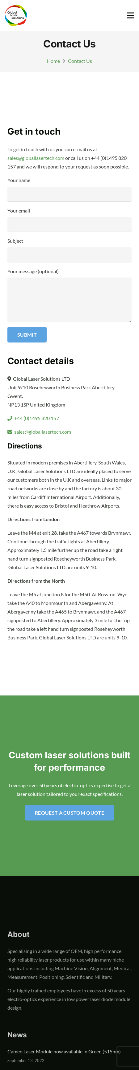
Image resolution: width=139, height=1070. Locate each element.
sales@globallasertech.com (35, 158)
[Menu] (130, 15)
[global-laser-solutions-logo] (16, 15)
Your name (69, 189)
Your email (69, 220)
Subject (69, 250)
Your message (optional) (69, 295)
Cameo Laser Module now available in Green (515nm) (64, 1051)
